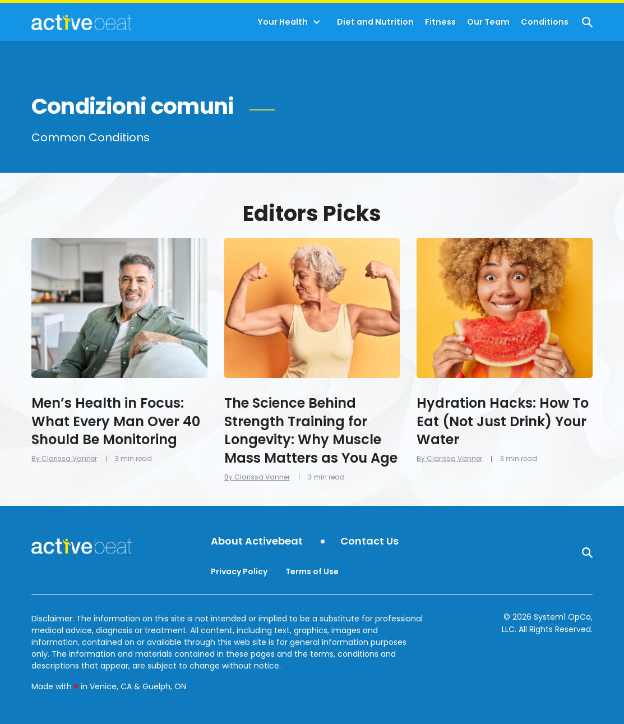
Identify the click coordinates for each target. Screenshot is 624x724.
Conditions (544, 22)
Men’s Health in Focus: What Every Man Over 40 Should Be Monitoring (115, 421)
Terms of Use (312, 571)
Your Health (282, 22)
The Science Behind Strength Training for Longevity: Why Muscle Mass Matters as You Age (310, 430)
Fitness (440, 22)
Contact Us (369, 541)
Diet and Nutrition (375, 22)
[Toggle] (317, 22)
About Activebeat (257, 541)
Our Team (488, 22)
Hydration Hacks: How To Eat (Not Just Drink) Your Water (503, 421)
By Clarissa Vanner (64, 458)
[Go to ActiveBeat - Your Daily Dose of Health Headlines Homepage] (81, 22)
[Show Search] (587, 22)
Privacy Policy (239, 571)
